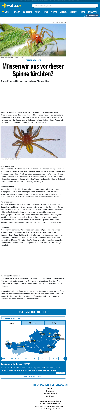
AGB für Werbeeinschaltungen (50, 404)
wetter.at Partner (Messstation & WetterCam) (50, 406)
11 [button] (57, 358)
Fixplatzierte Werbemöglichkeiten (50, 401)
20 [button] (12, 358)
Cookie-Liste (50, 396)
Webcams (63, 12)
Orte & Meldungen (92, 15)
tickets (69, 1)
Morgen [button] (32, 323)
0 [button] (25, 358)
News (45, 12)
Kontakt (50, 388)
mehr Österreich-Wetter (33, 377)
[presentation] (65, 358)
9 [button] (50, 358)
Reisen (64, 1)
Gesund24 (52, 1)
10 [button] (53, 358)
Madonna (46, 1)
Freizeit (54, 12)
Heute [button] (11, 323)
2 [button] (31, 358)
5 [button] (39, 358)
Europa (38, 12)
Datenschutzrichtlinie (50, 393)
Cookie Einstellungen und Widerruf (50, 409)
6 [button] (42, 358)
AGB (50, 399)
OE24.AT (17, 12)
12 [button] (60, 358)
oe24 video (27, 1)
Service (73, 12)
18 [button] (5, 358)
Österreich (34, 1)
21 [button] (15, 358)
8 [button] (47, 358)
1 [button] (28, 358)
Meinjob (59, 1)
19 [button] (8, 358)
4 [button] (36, 358)
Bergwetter (92, 12)
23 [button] (22, 358)
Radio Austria (76, 1)
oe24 (21, 1)
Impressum (50, 391)
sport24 (40, 1)
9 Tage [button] (55, 323)
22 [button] (19, 358)
